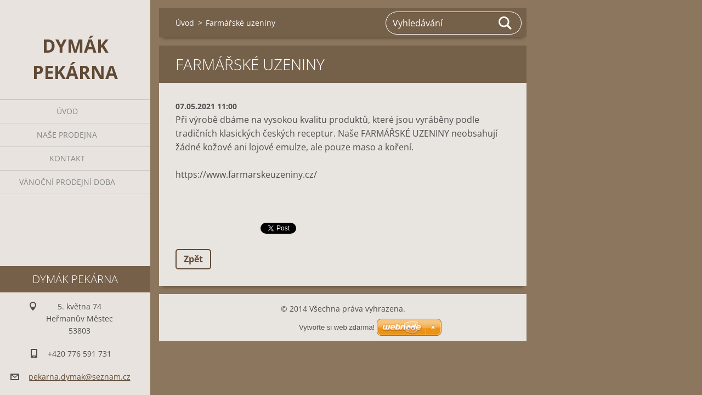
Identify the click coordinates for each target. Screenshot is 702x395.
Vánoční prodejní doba (67, 182)
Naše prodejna (67, 134)
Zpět (193, 259)
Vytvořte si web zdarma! (337, 327)
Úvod (67, 111)
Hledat (506, 23)
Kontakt (67, 158)
